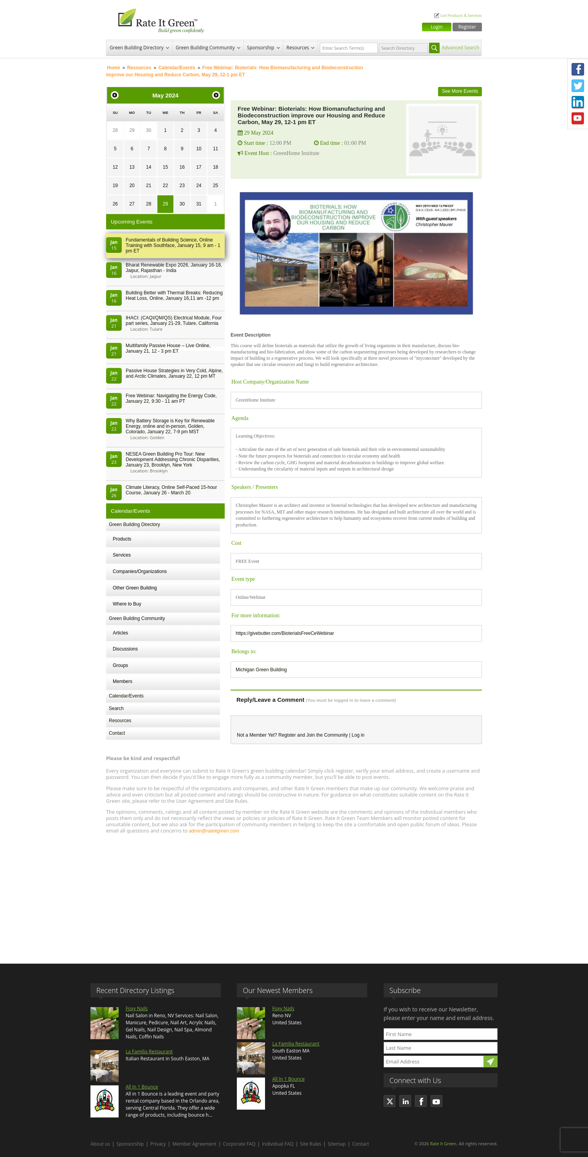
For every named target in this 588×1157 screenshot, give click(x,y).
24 (198, 185)
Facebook (578, 69)
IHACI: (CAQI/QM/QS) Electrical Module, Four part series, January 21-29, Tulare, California (174, 320)
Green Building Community (205, 47)
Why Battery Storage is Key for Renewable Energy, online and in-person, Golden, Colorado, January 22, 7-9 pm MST (170, 426)
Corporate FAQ (239, 1144)
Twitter (578, 85)
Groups (120, 665)
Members (122, 681)
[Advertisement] (294, 895)
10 (198, 148)
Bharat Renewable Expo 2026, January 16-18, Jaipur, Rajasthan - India (174, 267)
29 (131, 130)
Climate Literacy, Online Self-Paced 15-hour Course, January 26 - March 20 (171, 490)
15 (165, 167)
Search (116, 708)
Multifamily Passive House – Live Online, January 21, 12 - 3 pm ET (168, 348)
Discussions (125, 649)
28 (115, 130)
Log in (358, 735)
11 (215, 148)
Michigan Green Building (261, 669)
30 (148, 130)
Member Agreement (194, 1144)
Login (436, 26)
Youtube (578, 118)
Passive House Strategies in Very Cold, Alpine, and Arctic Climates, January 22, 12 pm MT (174, 373)
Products (122, 539)
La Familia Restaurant (149, 1051)
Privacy (158, 1144)
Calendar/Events (176, 67)
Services (122, 555)
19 (115, 185)
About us (100, 1144)
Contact (117, 733)
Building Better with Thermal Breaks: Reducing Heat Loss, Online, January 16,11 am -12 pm (174, 295)
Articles (120, 633)
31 (198, 204)
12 (115, 167)
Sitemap (337, 1144)
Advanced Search (460, 47)
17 (198, 167)
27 (131, 204)
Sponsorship (260, 47)
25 (215, 185)
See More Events (460, 91)
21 (148, 185)
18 (215, 167)
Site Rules (310, 1144)
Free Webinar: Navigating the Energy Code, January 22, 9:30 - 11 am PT (171, 398)
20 (131, 185)
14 (148, 167)
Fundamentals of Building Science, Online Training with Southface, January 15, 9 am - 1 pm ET (173, 245)
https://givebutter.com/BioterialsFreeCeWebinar (285, 633)
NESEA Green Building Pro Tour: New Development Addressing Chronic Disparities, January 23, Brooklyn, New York (173, 459)
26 (115, 204)
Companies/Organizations (140, 571)
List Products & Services (461, 15)
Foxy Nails (137, 1008)
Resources (298, 47)
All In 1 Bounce (142, 1086)
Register (467, 26)
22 (165, 185)
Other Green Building (135, 588)
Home (113, 67)
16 (181, 167)
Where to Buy (127, 604)
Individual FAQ (278, 1144)
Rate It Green (443, 1143)
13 (131, 167)
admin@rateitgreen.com (214, 831)
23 (181, 185)
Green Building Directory (137, 47)
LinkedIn (578, 102)
